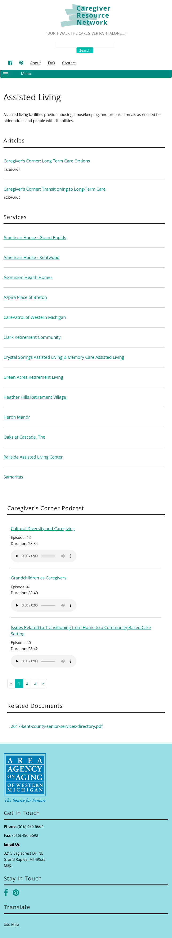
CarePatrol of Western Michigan (35, 317)
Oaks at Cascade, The (24, 437)
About (35, 63)
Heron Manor (17, 417)
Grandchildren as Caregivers (38, 578)
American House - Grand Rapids (35, 237)
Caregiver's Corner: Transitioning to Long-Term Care (55, 189)
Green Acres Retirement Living (33, 377)
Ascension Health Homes (28, 277)
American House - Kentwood (32, 257)
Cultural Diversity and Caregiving (43, 528)
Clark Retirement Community (32, 337)
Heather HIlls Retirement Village (35, 397)
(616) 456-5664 (30, 826)
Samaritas (13, 477)
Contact (69, 63)
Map (7, 865)
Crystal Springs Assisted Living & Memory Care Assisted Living (64, 357)
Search (85, 50)
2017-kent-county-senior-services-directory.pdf (57, 726)
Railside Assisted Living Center (33, 457)
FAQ (51, 63)
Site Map (11, 924)
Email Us (12, 844)
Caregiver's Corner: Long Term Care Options (47, 161)
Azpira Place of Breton (25, 297)
